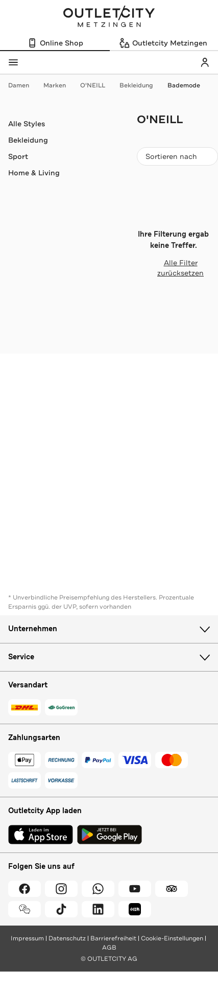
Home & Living (34, 172)
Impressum (27, 938)
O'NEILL (97, 85)
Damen (23, 85)
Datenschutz (67, 938)
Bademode (183, 85)
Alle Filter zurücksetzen (170, 268)
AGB (109, 947)
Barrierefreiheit (113, 938)
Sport (18, 156)
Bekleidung (141, 85)
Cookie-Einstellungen (172, 938)
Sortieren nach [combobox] (177, 159)
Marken (59, 85)
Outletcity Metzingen (109, 17)
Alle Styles (26, 123)
